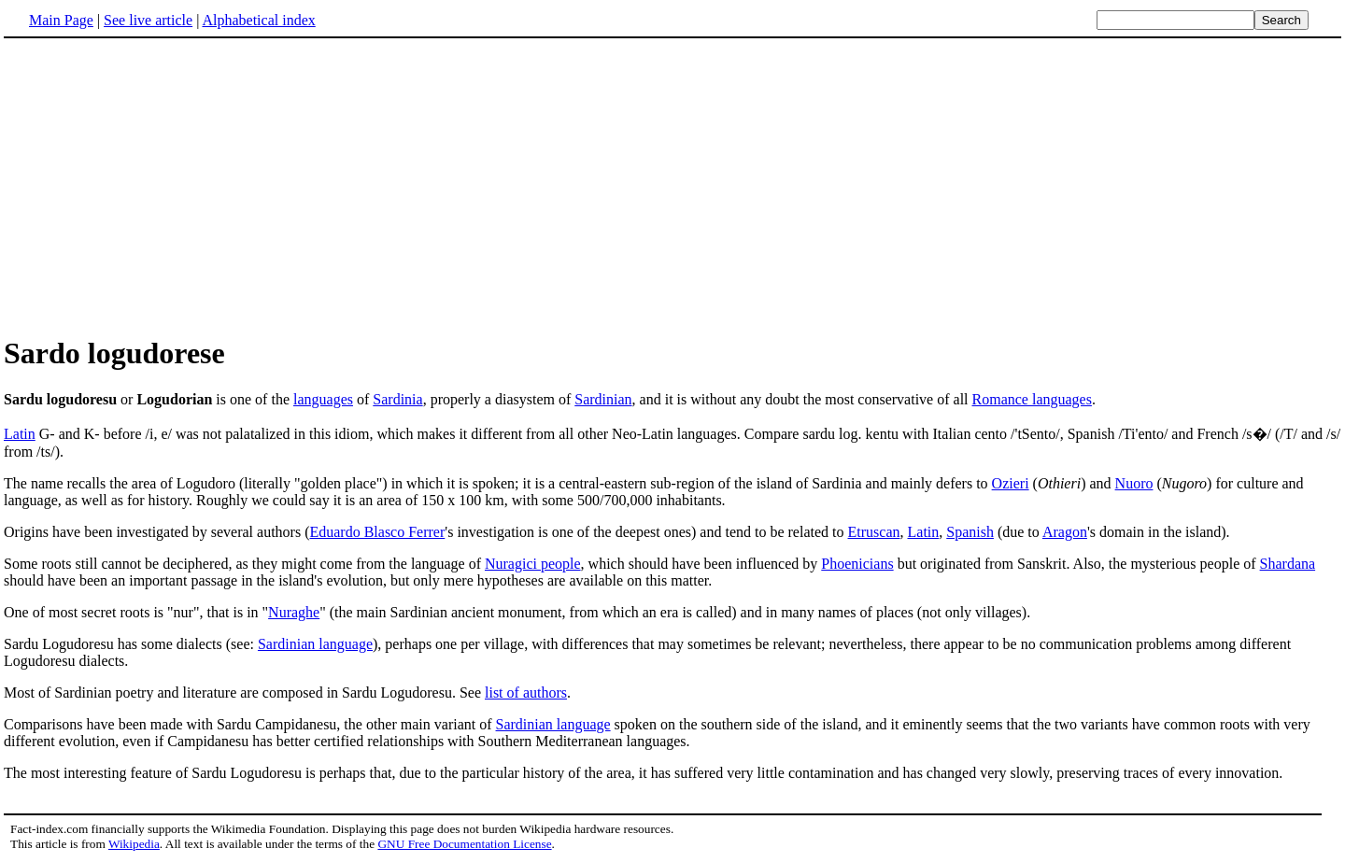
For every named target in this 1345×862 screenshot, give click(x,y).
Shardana (1288, 564)
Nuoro (1134, 483)
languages (323, 399)
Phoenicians (857, 564)
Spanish (970, 532)
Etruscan (874, 532)
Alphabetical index (258, 20)
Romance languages (1032, 399)
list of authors (526, 692)
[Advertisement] (161, 186)
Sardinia (397, 399)
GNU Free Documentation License (464, 844)
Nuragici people (533, 564)
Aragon (1064, 532)
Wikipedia (134, 844)
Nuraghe (293, 612)
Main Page (61, 20)
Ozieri (1010, 483)
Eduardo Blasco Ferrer (377, 532)
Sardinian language (315, 644)
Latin (19, 434)
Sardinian (602, 399)
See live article (148, 20)
